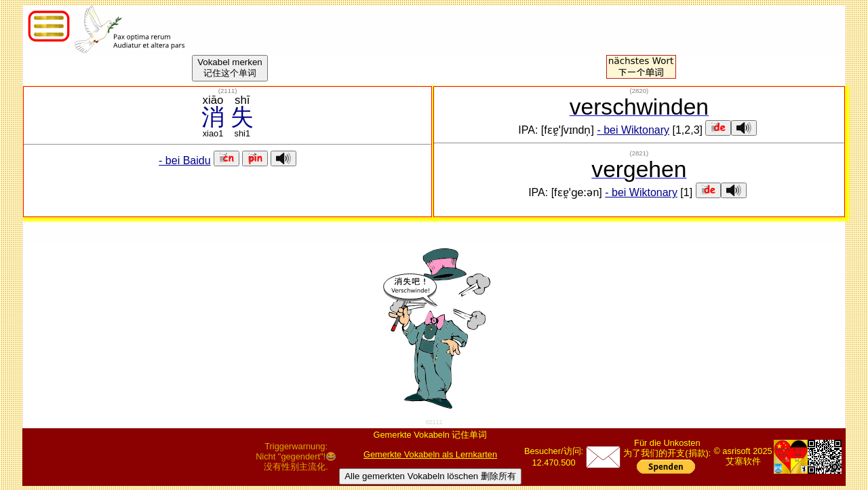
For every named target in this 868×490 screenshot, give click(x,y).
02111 (433, 422)
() (227, 90)
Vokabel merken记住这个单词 (229, 67)
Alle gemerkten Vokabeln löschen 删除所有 (430, 476)
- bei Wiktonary (633, 130)
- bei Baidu (185, 160)
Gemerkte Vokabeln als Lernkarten (430, 454)
